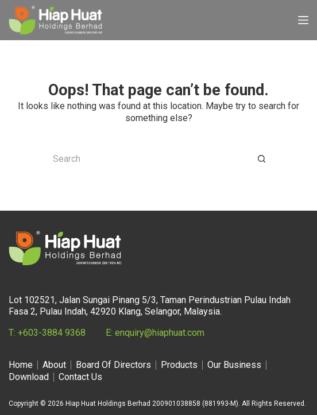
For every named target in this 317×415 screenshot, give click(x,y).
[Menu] (303, 20)
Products (179, 365)
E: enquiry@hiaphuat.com (155, 332)
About (54, 365)
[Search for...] (147, 159)
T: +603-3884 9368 (47, 332)
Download (29, 377)
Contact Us (80, 376)
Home (21, 365)
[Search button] (261, 159)
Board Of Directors (113, 365)
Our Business (234, 365)
